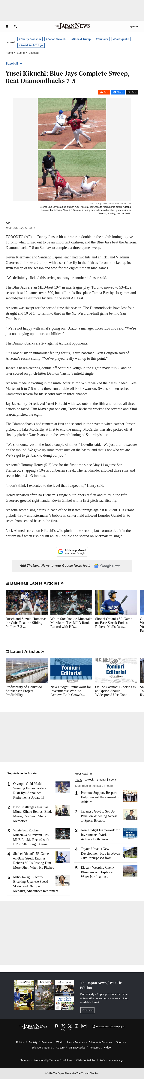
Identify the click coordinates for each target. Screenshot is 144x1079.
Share (120, 92)
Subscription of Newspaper (109, 1026)
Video (107, 1047)
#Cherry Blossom (30, 39)
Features (94, 1047)
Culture (60, 1047)
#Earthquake (121, 39)
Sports (120, 1042)
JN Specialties (77, 1047)
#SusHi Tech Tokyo (31, 45)
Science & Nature (41, 1047)
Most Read (81, 773)
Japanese (133, 26)
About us (25, 1060)
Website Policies (85, 1060)
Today (78, 779)
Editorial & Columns (100, 1042)
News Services (76, 1042)
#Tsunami (102, 39)
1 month (101, 779)
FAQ (102, 1060)
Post (106, 92)
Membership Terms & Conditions (53, 1060)
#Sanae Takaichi (56, 39)
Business (46, 1042)
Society (33, 1042)
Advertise (116, 1060)
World (59, 1042)
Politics (20, 1042)
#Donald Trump (81, 39)
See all (113, 779)
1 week (89, 779)
